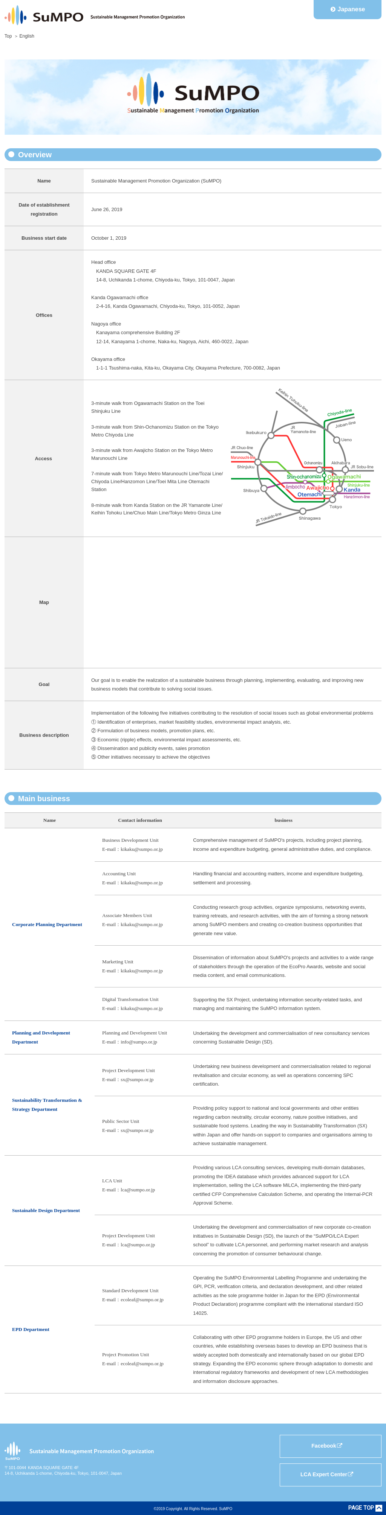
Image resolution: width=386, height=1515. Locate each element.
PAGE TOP (361, 1508)
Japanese (351, 9)
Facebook (327, 1446)
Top (8, 36)
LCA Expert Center (327, 1474)
